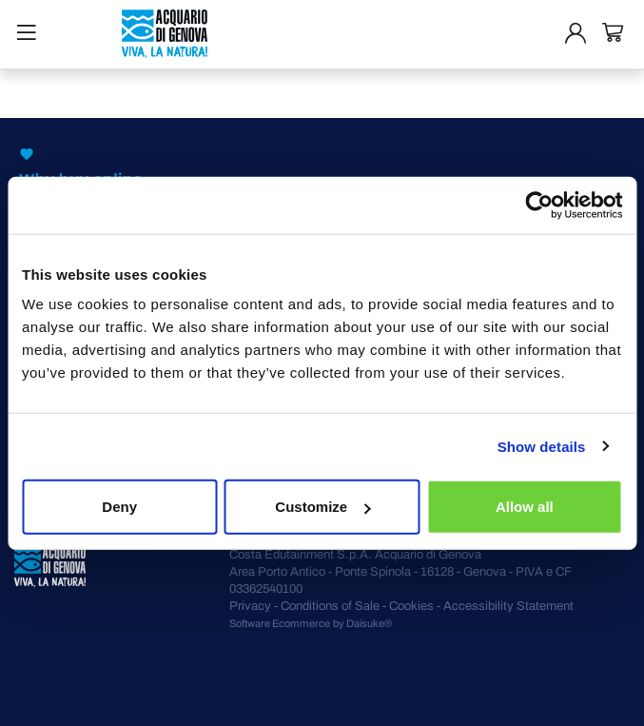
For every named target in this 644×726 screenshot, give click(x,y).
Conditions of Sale (330, 606)
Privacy (250, 606)
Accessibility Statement (508, 606)
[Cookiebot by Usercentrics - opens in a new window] (539, 204)
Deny (119, 507)
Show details (542, 446)
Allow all (525, 507)
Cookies (411, 606)
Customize (322, 507)
